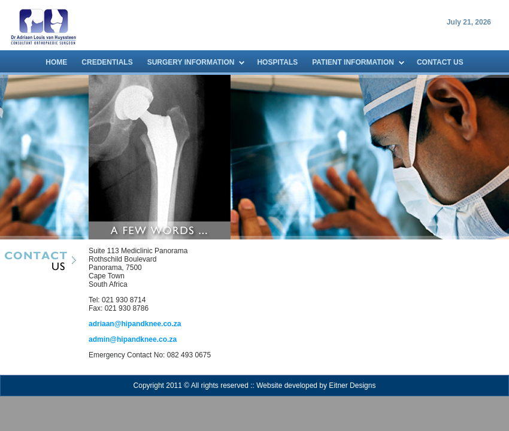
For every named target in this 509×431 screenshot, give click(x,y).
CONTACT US (440, 62)
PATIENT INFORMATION (353, 62)
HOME (56, 62)
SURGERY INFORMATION (191, 62)
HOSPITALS (277, 62)
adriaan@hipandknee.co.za (135, 324)
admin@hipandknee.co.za (133, 339)
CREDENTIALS (106, 62)
